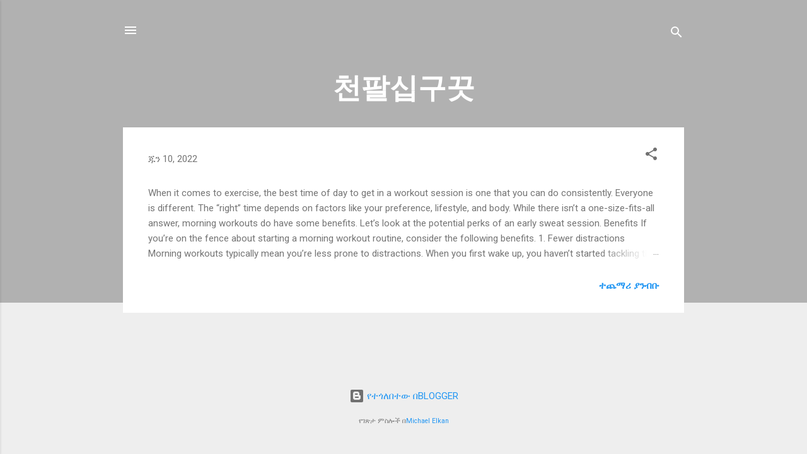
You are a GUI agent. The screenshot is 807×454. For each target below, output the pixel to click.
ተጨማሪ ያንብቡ (629, 285)
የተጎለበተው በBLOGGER (403, 396)
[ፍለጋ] (676, 34)
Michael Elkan (427, 421)
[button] (651, 156)
